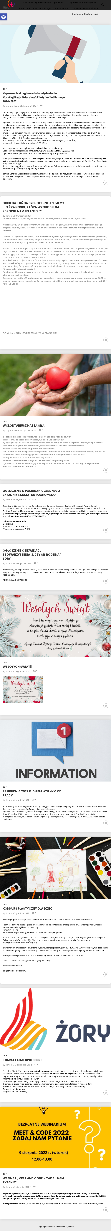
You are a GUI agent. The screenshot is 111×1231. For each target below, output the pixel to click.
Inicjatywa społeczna (33, 218)
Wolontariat (67, 218)
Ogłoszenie (8, 524)
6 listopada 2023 (22, 563)
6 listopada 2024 (27, 106)
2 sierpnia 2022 (21, 1187)
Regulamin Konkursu (12, 965)
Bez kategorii (10, 218)
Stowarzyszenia (52, 218)
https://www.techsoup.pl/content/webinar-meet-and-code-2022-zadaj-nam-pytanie (61, 1203)
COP (5, 89)
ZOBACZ (104, 260)
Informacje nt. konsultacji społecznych (21, 1078)
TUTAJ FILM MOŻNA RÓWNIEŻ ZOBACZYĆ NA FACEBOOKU (30, 333)
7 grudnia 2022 (21, 913)
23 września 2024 (22, 216)
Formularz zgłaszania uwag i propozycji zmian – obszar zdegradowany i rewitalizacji (42, 1081)
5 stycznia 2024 (22, 499)
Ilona (8, 216)
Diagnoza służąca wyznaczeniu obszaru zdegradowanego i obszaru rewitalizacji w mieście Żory (47, 1084)
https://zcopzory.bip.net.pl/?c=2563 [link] (28, 168)
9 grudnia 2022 (21, 800)
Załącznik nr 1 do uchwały (14, 1089)
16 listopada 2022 (23, 1065)
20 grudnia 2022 (22, 671)
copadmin (11, 106)
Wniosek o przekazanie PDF (15, 526)
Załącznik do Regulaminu (14, 970)
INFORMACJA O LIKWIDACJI (15, 580)
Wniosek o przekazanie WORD (17, 529)
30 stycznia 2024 (27, 430)
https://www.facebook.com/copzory (20, 942)
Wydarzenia (80, 218)
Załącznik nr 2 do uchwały (15, 1091)
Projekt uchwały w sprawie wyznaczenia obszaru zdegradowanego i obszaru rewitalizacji (44, 1086)
